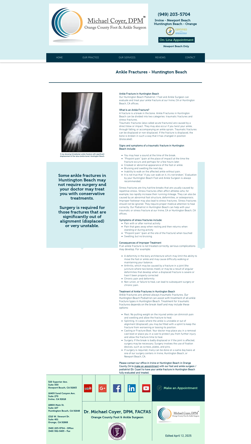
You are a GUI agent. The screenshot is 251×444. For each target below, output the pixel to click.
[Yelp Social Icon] (88, 388)
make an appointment (146, 366)
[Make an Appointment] (178, 388)
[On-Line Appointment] (176, 40)
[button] (160, 57)
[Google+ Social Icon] (102, 388)
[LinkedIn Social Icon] (132, 388)
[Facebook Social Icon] (117, 388)
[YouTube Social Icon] (146, 388)
